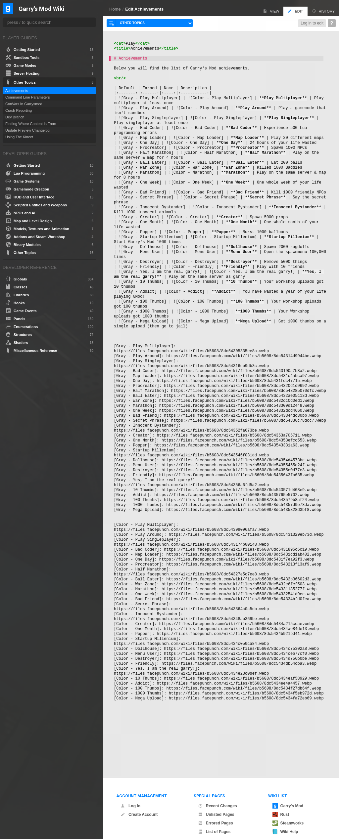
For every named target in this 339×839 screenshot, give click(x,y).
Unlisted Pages (216, 804)
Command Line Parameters (27, 97)
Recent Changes (217, 796)
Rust (280, 804)
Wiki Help (285, 821)
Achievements (16, 91)
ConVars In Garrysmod (23, 104)
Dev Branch (14, 117)
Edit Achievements (144, 9)
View (271, 11)
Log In (130, 796)
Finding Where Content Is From (30, 124)
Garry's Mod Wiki (42, 9)
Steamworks (288, 813)
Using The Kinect (19, 137)
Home (115, 9)
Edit (295, 11)
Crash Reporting (18, 110)
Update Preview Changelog (27, 130)
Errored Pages (215, 813)
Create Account (139, 804)
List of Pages (214, 821)
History (323, 11)
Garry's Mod (288, 796)
